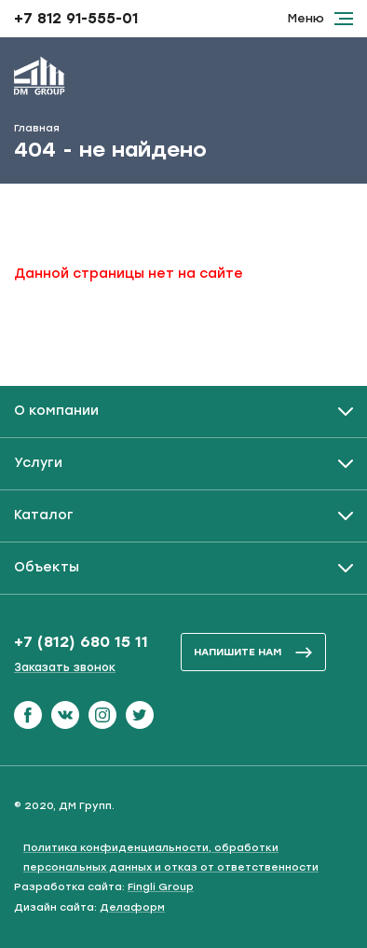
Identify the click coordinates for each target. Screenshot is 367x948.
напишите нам (253, 652)
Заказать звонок (65, 667)
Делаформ (132, 907)
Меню (320, 18)
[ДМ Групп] (39, 79)
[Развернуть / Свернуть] (183, 411)
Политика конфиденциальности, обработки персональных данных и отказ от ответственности (171, 857)
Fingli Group (161, 887)
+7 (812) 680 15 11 (81, 642)
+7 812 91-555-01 (76, 18)
